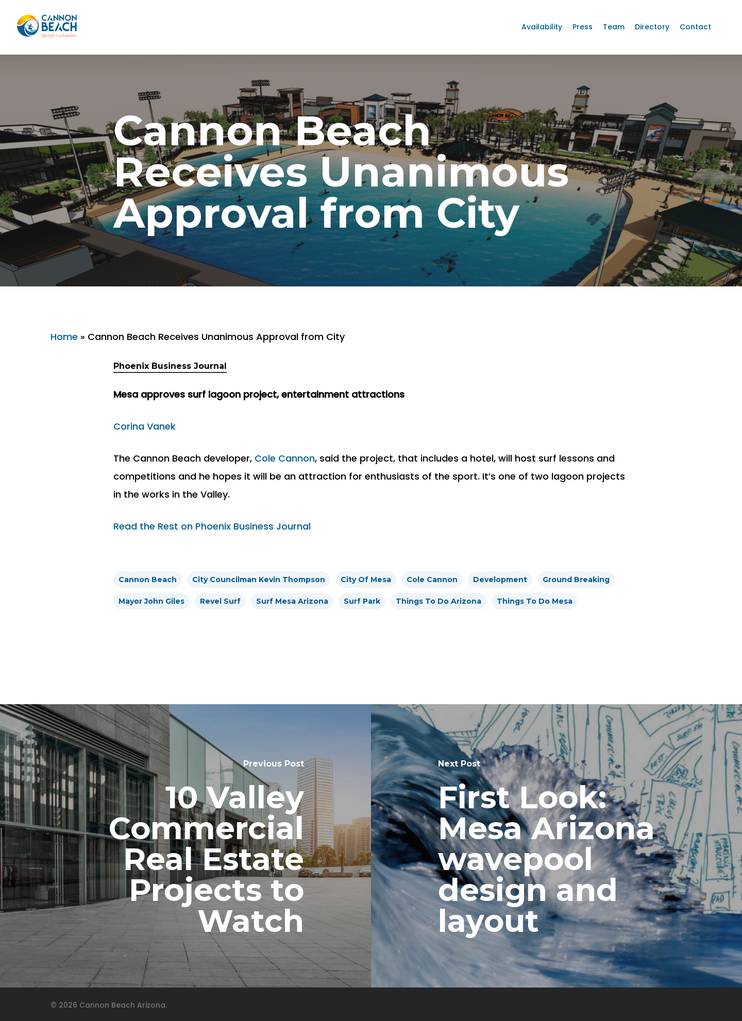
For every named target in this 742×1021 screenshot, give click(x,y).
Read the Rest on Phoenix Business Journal (212, 526)
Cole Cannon (285, 458)
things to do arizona (438, 601)
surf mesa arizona (292, 601)
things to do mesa (534, 601)
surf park (362, 601)
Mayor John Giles (151, 601)
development (500, 579)
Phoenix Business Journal (170, 366)
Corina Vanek (144, 426)
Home (64, 336)
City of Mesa (366, 579)
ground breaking (576, 579)
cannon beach (148, 579)
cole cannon (432, 579)
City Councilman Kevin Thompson (258, 579)
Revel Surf (220, 601)
